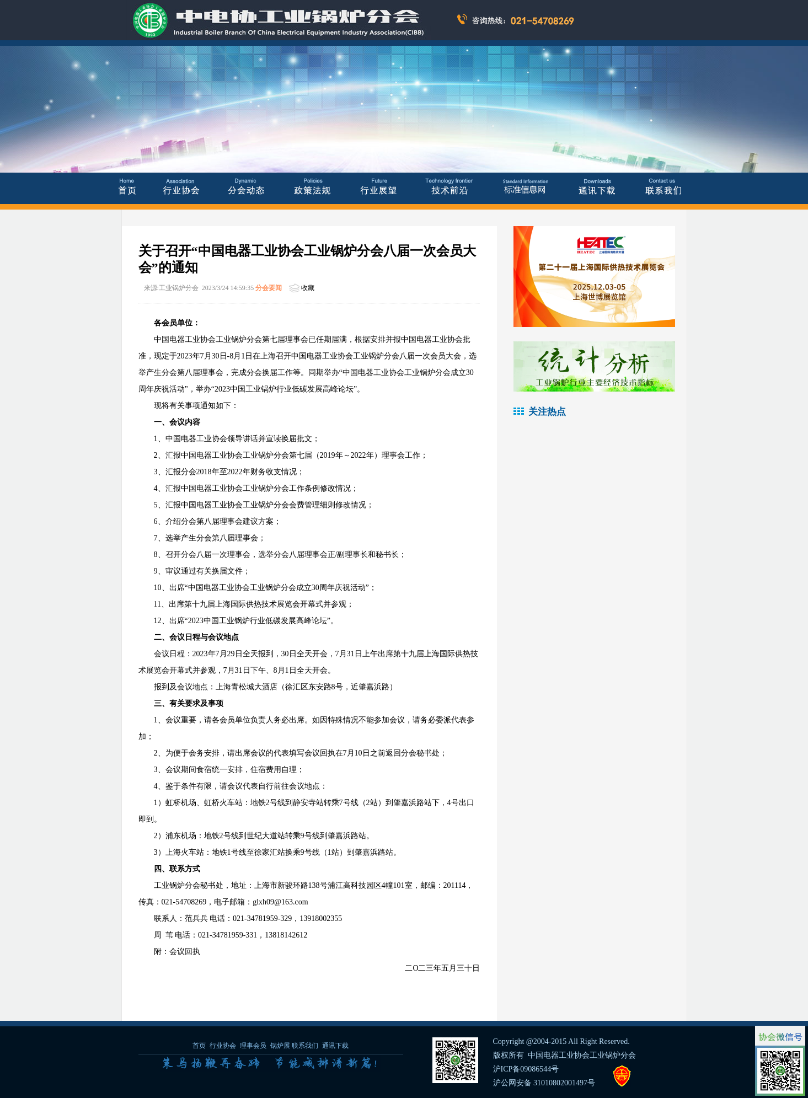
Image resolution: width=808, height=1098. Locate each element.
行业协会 (223, 1045)
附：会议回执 (177, 951)
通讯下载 (335, 1045)
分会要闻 (268, 288)
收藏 (307, 288)
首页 (199, 1045)
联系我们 (305, 1045)
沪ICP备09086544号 (526, 1069)
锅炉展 (280, 1045)
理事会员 (254, 1045)
